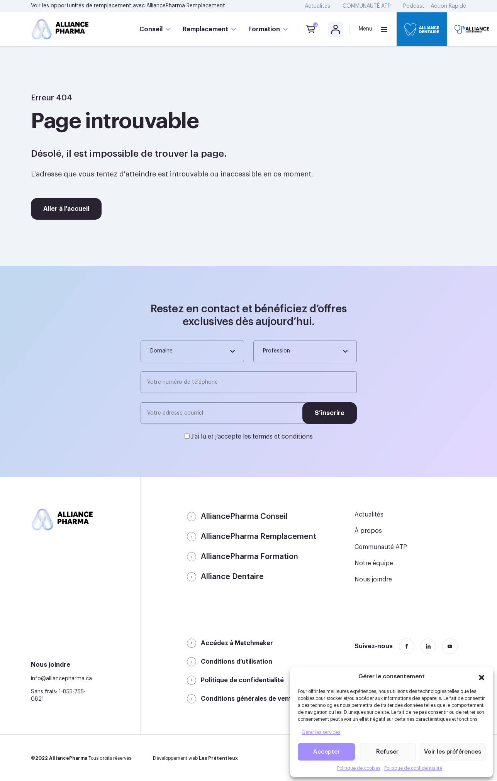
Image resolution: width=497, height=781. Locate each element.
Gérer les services (321, 732)
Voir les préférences (452, 752)
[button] (481, 676)
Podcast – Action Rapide (434, 6)
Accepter (326, 752)
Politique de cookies (358, 768)
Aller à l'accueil (66, 209)
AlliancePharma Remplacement (185, 5)
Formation (264, 29)
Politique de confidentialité (413, 768)
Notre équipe (374, 563)
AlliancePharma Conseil (244, 516)
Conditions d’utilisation (236, 662)
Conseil (151, 29)
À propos (368, 531)
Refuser (387, 752)
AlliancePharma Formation (249, 557)
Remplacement (205, 29)
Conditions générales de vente (248, 699)
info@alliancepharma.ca (61, 678)
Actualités (317, 6)
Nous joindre (373, 579)
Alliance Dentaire (232, 577)
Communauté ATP (381, 547)
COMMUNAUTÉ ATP (367, 6)
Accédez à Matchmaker (237, 643)
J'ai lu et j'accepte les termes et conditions (252, 437)
